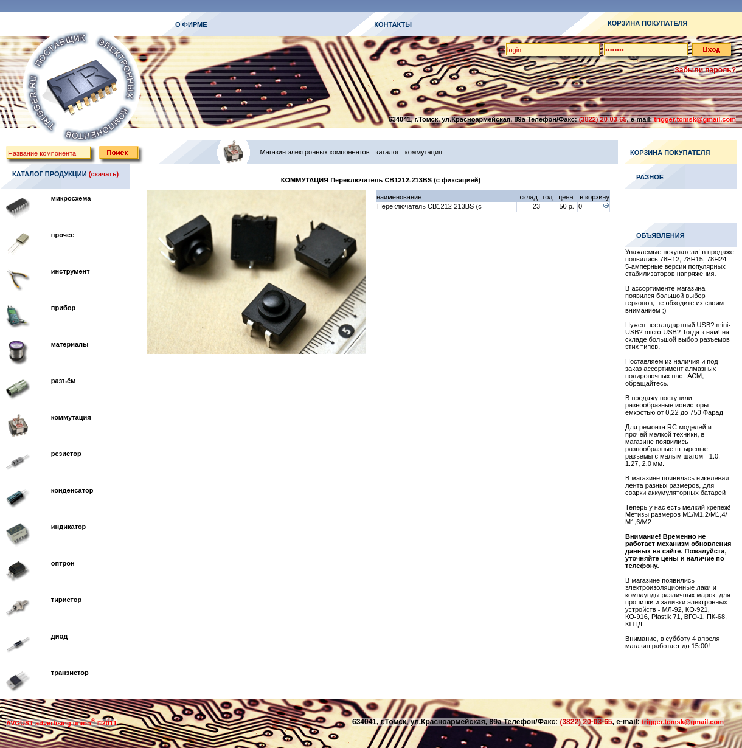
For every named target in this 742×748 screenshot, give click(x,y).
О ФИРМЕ (191, 24)
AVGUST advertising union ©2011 (61, 723)
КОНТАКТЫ (393, 24)
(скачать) (104, 174)
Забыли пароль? (705, 70)
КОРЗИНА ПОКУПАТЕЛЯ (647, 23)
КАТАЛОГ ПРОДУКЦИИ (49, 174)
